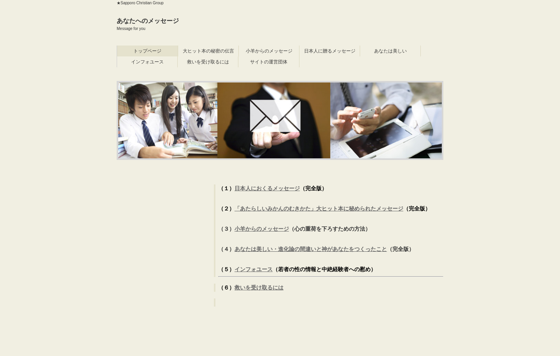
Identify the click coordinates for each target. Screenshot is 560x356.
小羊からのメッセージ (269, 51)
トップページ (147, 51)
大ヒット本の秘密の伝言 (208, 51)
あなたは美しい (390, 51)
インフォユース (147, 62)
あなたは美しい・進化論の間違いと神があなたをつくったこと (310, 249)
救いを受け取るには (208, 62)
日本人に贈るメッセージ (329, 51)
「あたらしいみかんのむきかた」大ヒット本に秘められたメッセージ (318, 208)
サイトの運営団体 (268, 62)
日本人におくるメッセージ (267, 188)
